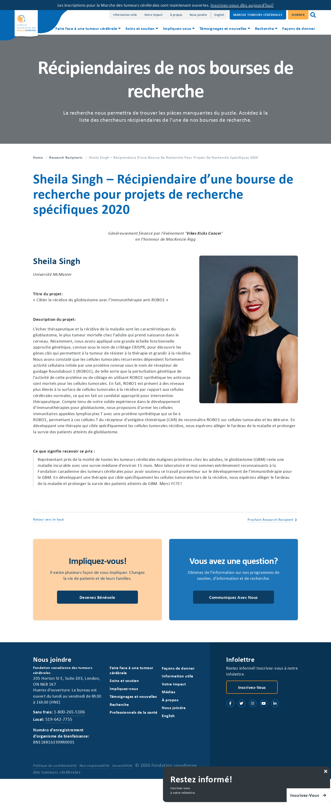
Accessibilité (123, 789)
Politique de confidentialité (55, 789)
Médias (168, 714)
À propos (176, 14)
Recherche (264, 28)
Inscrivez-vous (252, 709)
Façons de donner (298, 28)
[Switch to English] (219, 15)
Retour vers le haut (48, 539)
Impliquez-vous (177, 28)
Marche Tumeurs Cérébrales (257, 14)
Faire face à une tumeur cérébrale (86, 28)
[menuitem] (88, 29)
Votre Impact (153, 14)
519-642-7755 (59, 742)
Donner (298, 14)
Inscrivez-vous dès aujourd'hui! (250, 5)
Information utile (125, 14)
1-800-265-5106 (70, 735)
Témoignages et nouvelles (223, 28)
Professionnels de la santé (133, 735)
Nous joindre (198, 14)
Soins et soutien (140, 28)
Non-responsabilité (95, 789)
